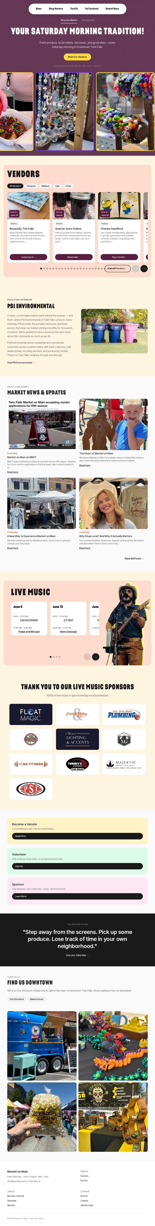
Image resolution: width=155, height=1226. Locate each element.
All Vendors (15, 186)
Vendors (84, 1176)
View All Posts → (134, 558)
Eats (57, 186)
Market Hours (36, 999)
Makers (45, 186)
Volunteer (11, 1200)
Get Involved (88, 20)
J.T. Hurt (68, 619)
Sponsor (11, 1205)
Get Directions (17, 999)
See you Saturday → (77, 955)
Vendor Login (87, 1205)
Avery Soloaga (68, 631)
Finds (68, 186)
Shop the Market (69, 20)
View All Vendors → (117, 268)
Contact (84, 1200)
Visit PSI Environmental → (21, 362)
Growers (31, 186)
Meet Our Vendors (77, 57)
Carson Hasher (29, 619)
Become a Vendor (15, 1196)
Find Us (84, 1180)
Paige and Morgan (29, 631)
